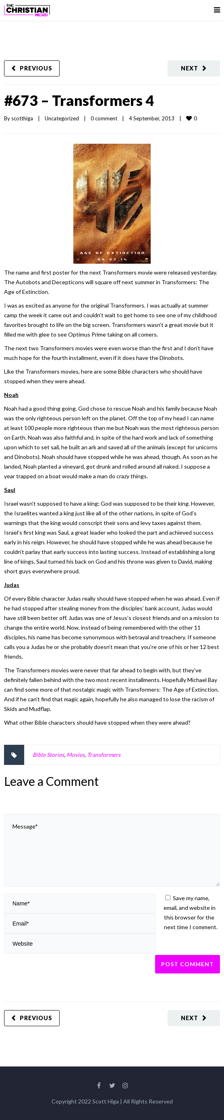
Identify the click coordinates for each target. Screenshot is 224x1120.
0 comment (104, 118)
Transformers (103, 754)
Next (189, 68)
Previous (36, 68)
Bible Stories (48, 754)
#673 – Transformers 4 (79, 100)
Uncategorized (62, 118)
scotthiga (22, 118)
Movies (75, 754)
